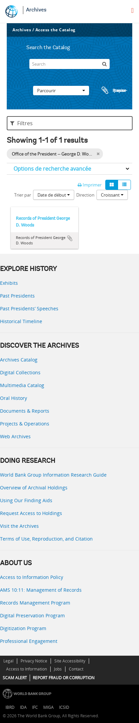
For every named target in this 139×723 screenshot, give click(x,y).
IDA (23, 707)
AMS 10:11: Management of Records (41, 590)
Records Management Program (35, 602)
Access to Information (26, 669)
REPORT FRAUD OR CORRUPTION (63, 678)
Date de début (53, 195)
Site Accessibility (69, 661)
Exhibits (9, 283)
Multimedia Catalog (22, 385)
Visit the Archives (19, 526)
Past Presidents (17, 295)
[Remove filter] (98, 154)
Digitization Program (23, 628)
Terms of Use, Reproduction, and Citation (46, 539)
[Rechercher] (105, 64)
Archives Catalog (18, 359)
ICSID (64, 707)
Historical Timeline (21, 321)
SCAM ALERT (15, 678)
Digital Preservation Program (32, 615)
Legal (8, 661)
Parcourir (61, 91)
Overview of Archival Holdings (33, 487)
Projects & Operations (24, 423)
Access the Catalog (55, 30)
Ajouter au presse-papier (69, 238)
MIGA (48, 707)
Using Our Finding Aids (26, 500)
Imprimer (90, 185)
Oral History (13, 398)
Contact (76, 669)
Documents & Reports (24, 411)
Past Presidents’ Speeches (29, 308)
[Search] (69, 64)
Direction (85, 195)
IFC (35, 707)
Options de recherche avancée (52, 168)
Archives (36, 10)
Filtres (21, 123)
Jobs (58, 669)
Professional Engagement (28, 641)
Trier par (22, 195)
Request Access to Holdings (31, 513)
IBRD (10, 707)
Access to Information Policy (31, 577)
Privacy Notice (34, 661)
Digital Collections (20, 372)
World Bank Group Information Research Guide (53, 475)
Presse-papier (113, 90)
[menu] (132, 10)
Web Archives (15, 436)
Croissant (112, 195)
